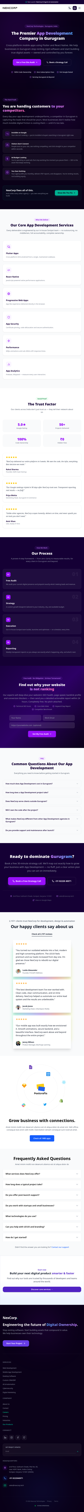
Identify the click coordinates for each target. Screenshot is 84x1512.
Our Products (8, 1424)
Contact (5, 1408)
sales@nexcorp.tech (16, 1485)
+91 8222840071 (16, 1478)
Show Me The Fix (66, 193)
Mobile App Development (12, 1372)
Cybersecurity (8, 1388)
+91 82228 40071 (61, 881)
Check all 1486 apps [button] (42, 1138)
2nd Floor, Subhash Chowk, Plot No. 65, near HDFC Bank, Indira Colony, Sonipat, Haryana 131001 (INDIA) (23, 1469)
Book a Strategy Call (57, 62)
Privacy (49, 1501)
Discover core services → (42, 1289)
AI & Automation (9, 1384)
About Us (6, 1404)
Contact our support (60, 1247)
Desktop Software (9, 1376)
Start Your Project (15, 1343)
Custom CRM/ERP (9, 1380)
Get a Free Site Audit (26, 62)
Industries (6, 1420)
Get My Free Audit (42, 734)
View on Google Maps (42, 900)
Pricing (5, 1416)
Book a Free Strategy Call (27, 881)
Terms (56, 1501)
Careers (5, 1412)
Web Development (9, 1368)
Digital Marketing (9, 1392)
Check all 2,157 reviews (42, 934)
